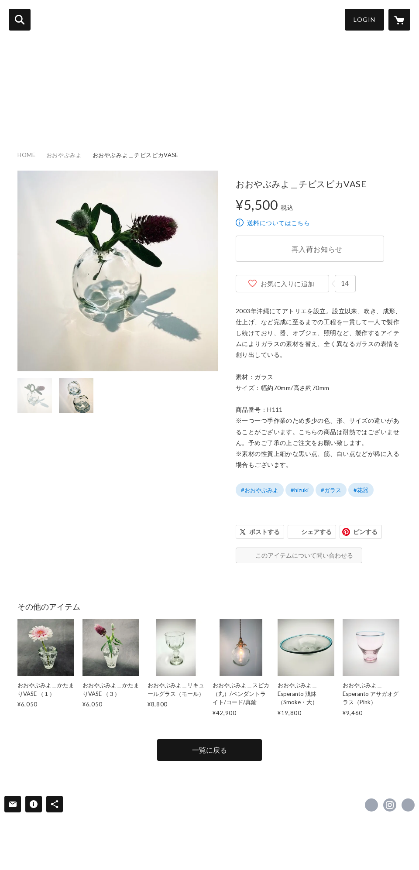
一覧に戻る (209, 750)
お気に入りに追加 (288, 284)
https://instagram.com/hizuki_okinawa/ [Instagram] (389, 805)
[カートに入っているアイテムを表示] (399, 20)
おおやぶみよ (64, 154)
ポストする (264, 531)
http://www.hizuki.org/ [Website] (408, 805)
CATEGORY (85, 118)
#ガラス (331, 489)
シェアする (316, 531)
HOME (16, 118)
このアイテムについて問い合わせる (304, 555)
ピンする (365, 531)
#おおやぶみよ (259, 489)
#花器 (361, 489)
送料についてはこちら (278, 222)
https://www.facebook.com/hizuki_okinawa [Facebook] (371, 805)
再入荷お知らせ (317, 249)
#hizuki (300, 489)
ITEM (47, 118)
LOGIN (364, 19)
